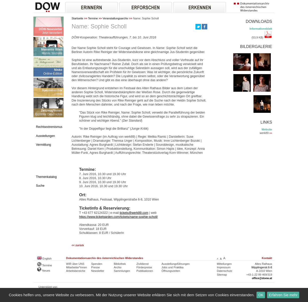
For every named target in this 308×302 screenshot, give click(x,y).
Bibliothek (120, 263)
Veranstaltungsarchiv (115, 18)
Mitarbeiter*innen (76, 267)
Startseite (77, 18)
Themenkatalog (46, 177)
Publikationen (144, 270)
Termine (93, 18)
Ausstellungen (45, 136)
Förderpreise (144, 267)
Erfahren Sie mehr (283, 295)
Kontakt (267, 258)
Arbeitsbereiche (75, 270)
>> (270, 133)
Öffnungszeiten (171, 270)
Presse (95, 267)
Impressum (223, 267)
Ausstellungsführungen (176, 263)
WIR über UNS (75, 263)
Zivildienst (142, 263)
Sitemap (222, 274)
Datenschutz (224, 270)
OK (260, 295)
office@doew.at (262, 278)
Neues (43, 270)
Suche (40, 185)
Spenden (96, 263)
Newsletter (97, 270)
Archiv (118, 267)
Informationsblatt (260, 28)
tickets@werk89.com (134, 213)
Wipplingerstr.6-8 (261, 267)
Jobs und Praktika (172, 267)
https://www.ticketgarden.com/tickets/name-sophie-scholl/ (118, 217)
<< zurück (78, 245)
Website (267, 129)
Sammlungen (122, 270)
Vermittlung (43, 144)
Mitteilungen (224, 263)
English (44, 258)
